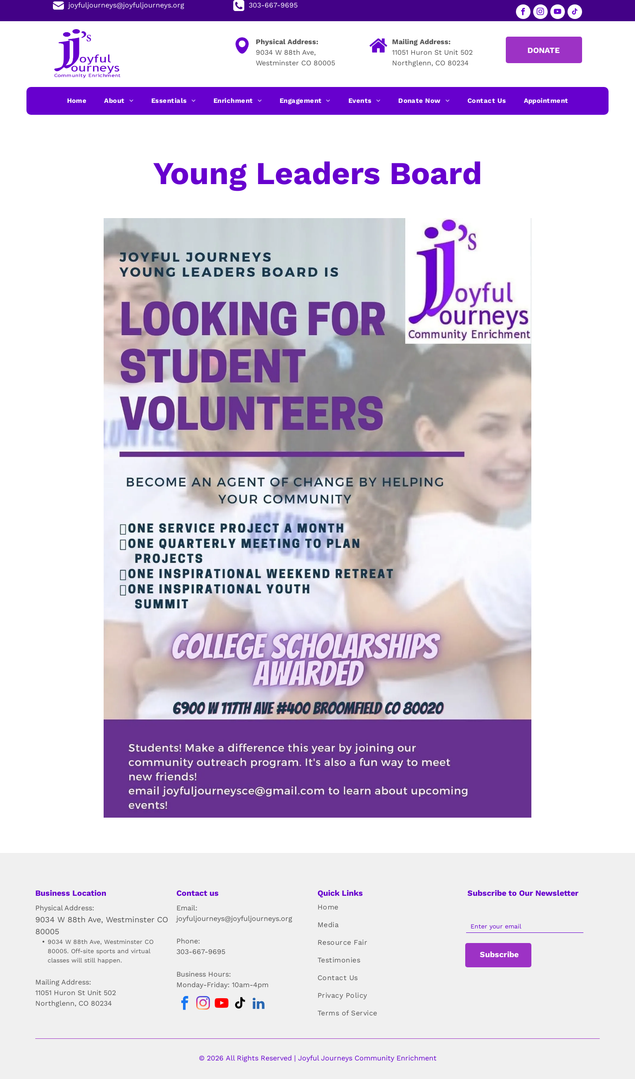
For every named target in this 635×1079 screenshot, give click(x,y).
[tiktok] (575, 12)
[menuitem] (77, 101)
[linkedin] (258, 1005)
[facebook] (523, 12)
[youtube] (557, 12)
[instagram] (540, 12)
